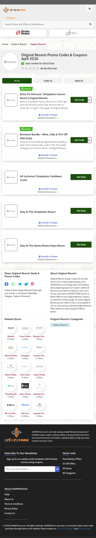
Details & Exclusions (47, 117)
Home (5, 44)
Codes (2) (48, 80)
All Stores (67, 468)
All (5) (17, 80)
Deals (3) (79, 80)
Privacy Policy (11, 508)
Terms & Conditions (13, 504)
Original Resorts (38, 44)
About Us (8, 499)
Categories (10, 17)
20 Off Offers (69, 463)
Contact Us (9, 513)
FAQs (7, 494)
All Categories (69, 473)
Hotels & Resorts (19, 44)
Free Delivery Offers (72, 459)
